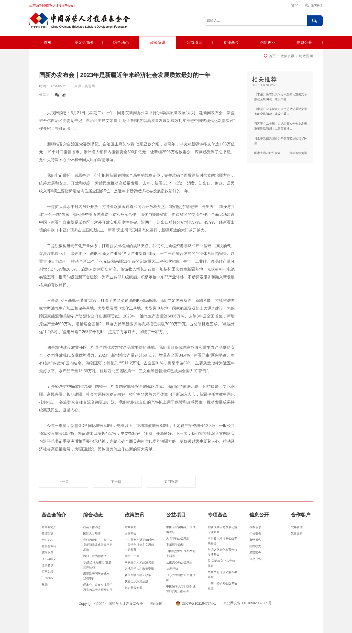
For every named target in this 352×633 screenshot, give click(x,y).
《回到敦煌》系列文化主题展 (181, 553)
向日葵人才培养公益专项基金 (222, 541)
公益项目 (194, 42)
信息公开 (304, 42)
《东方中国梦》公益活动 (181, 577)
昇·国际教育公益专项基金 (221, 563)
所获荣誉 (255, 552)
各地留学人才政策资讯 (139, 568)
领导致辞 (47, 533)
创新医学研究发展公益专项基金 (222, 529)
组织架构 (47, 540)
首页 (48, 42)
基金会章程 (49, 546)
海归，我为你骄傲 (95, 556)
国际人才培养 (92, 533)
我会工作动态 (92, 527)
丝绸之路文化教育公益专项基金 (222, 552)
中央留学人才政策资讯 (139, 562)
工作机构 (47, 578)
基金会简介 (84, 42)
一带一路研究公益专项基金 (222, 586)
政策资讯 (157, 42)
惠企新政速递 (133, 587)
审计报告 (255, 540)
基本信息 (255, 527)
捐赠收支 (255, 546)
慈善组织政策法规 (136, 581)
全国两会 (130, 533)
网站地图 (156, 603)
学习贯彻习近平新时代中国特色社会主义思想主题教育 (139, 544)
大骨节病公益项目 (178, 538)
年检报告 (255, 533)
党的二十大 (132, 556)
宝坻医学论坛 (175, 544)
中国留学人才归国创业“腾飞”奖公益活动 (181, 589)
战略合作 (297, 527)
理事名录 (47, 565)
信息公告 (255, 559)
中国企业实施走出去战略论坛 (181, 529)
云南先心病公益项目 (179, 562)
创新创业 (267, 42)
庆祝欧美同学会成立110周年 (96, 576)
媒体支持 (297, 533)
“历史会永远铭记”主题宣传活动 (97, 565)
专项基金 (231, 42)
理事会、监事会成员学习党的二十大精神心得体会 (97, 589)
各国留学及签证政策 (138, 575)
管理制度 (47, 552)
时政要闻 (306, 56)
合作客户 (300, 514)
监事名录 (47, 571)
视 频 (45, 584)
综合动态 (121, 42)
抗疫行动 (172, 568)
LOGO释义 (49, 559)
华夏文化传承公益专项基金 (222, 574)
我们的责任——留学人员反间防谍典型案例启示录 (97, 544)
